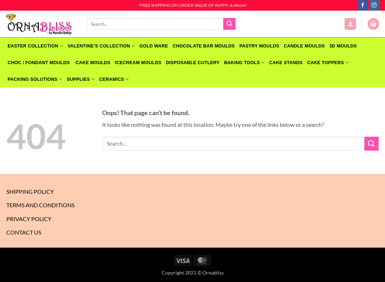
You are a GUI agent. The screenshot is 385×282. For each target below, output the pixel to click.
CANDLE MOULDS (304, 46)
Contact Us (23, 232)
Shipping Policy (30, 191)
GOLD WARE (153, 46)
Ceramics (114, 79)
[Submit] (229, 24)
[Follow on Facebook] (363, 5)
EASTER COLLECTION (35, 46)
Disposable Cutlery (192, 62)
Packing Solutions (34, 79)
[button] (350, 24)
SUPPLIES (81, 79)
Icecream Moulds (138, 62)
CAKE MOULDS (93, 62)
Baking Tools (244, 62)
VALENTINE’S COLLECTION (101, 46)
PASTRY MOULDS (259, 46)
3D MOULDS (343, 46)
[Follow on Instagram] (374, 5)
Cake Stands (285, 62)
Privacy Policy (28, 218)
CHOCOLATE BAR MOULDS (204, 46)
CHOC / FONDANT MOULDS (39, 62)
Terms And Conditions (40, 205)
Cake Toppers (327, 62)
